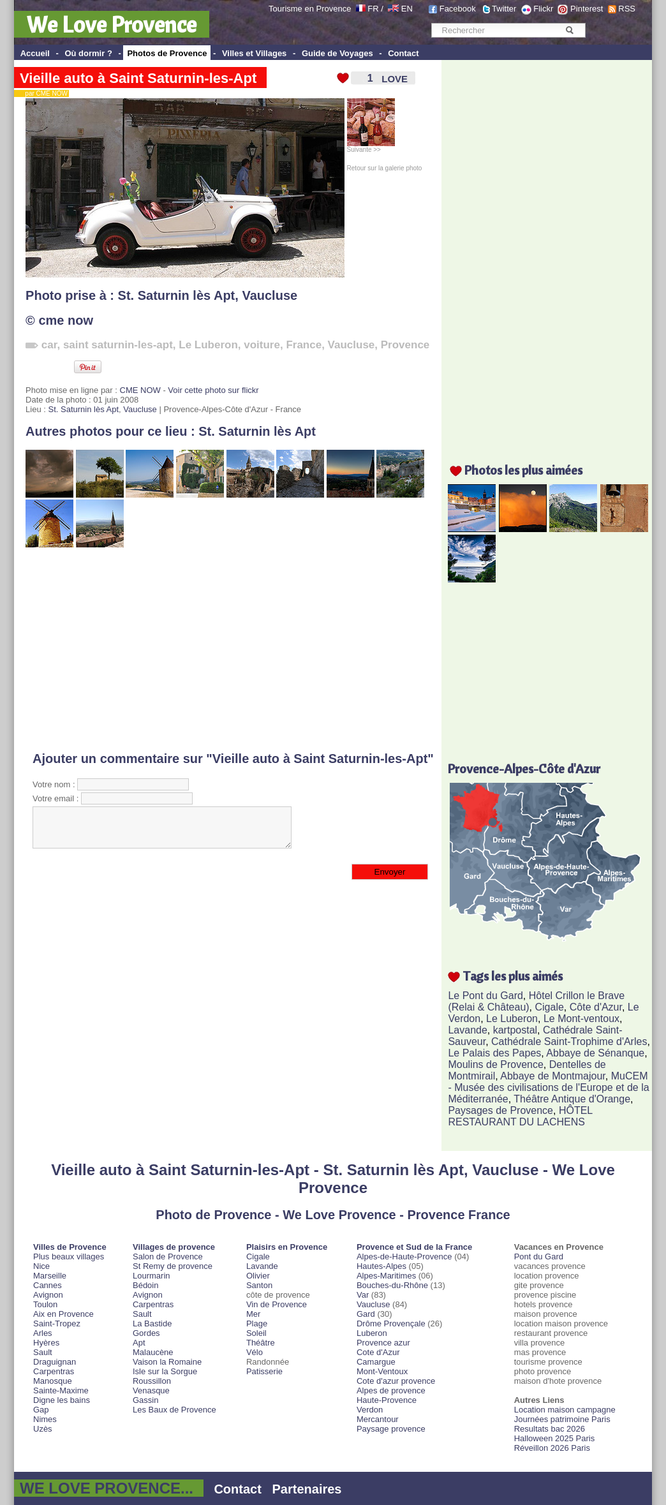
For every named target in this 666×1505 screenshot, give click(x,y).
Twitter (504, 8)
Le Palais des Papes (494, 1053)
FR (372, 8)
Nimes (45, 1419)
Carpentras (53, 1371)
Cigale (549, 1007)
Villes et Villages (254, 53)
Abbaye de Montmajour (552, 1076)
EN (407, 8)
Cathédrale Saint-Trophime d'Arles (569, 1041)
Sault (42, 1352)
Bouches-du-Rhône (392, 1285)
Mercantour (378, 1419)
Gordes (146, 1333)
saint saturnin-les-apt (118, 345)
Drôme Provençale (391, 1323)
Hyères (46, 1342)
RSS (626, 8)
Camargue (376, 1362)
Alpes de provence (391, 1390)
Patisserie (264, 1371)
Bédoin (145, 1285)
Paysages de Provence (500, 1110)
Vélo (254, 1352)
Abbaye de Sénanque (595, 1053)
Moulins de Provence (495, 1064)
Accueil (35, 53)
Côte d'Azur (596, 1007)
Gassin (145, 1400)
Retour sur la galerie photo (384, 168)
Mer (253, 1314)
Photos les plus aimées (523, 470)
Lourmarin (151, 1275)
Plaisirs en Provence (286, 1247)
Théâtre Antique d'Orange (572, 1099)
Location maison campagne (565, 1409)
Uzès (42, 1429)
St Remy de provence (172, 1266)
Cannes (47, 1285)
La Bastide (152, 1323)
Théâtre (260, 1342)
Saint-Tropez (56, 1323)
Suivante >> (371, 146)
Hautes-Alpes (381, 1266)
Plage (256, 1323)
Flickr (543, 8)
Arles (42, 1333)
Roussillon (152, 1381)
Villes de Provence (70, 1247)
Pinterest (586, 8)
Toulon (45, 1304)
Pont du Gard (538, 1256)
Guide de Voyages (337, 53)
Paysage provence (391, 1429)
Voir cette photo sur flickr (213, 390)
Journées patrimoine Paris (562, 1419)
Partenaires (307, 1489)
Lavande (467, 1030)
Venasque (151, 1390)
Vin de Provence (276, 1304)
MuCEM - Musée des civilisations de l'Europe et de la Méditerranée (548, 1087)
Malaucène (153, 1352)
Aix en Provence (63, 1314)
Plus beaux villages (68, 1256)
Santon (259, 1285)
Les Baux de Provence (174, 1409)
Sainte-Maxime (61, 1390)
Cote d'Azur (378, 1352)
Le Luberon (208, 345)
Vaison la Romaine (167, 1362)
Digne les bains (61, 1400)
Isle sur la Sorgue (165, 1371)
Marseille (49, 1275)
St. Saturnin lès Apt (176, 295)
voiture (262, 345)
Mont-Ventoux (382, 1371)
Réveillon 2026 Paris (552, 1448)
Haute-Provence (387, 1400)
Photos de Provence (167, 53)
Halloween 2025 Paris (554, 1438)
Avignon (48, 1295)
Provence (405, 345)
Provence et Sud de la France (414, 1247)
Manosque (52, 1381)
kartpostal (515, 1030)
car (49, 345)
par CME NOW (44, 93)
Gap (41, 1409)
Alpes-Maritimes (386, 1275)
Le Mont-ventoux (581, 1018)
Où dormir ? (88, 53)
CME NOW (140, 390)
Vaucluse (269, 295)
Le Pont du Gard (485, 995)
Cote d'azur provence (396, 1381)
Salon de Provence (168, 1256)
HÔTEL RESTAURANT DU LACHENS (520, 1116)
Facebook (458, 8)
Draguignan (54, 1362)
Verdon (370, 1409)
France (304, 345)
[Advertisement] (213, 650)
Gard (366, 1314)
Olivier (258, 1275)
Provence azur (383, 1342)
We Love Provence (111, 24)
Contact (403, 53)
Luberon (372, 1333)
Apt (139, 1342)
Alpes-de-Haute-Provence (404, 1256)
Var (363, 1295)
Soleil (256, 1333)
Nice (41, 1266)
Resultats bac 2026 (549, 1429)
